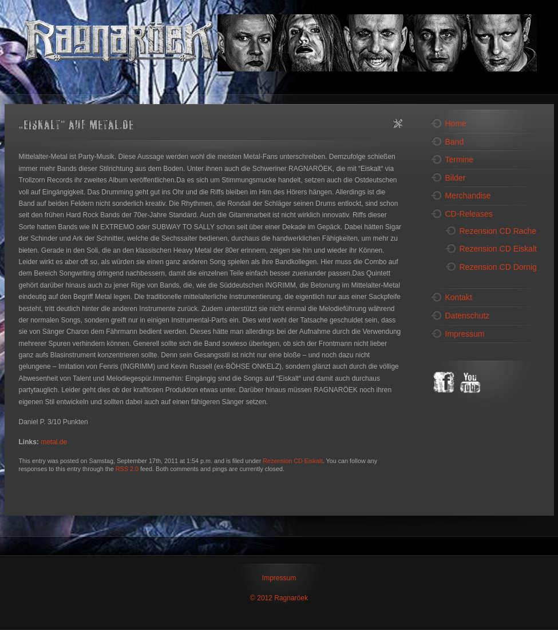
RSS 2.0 (127, 468)
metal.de (54, 442)
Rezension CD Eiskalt (292, 460)
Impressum (279, 578)
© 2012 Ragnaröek (279, 598)
